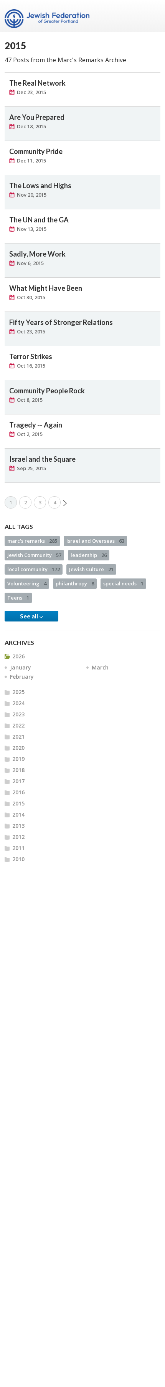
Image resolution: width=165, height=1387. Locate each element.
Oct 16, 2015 (31, 365)
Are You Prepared (36, 117)
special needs (123, 583)
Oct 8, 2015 (30, 399)
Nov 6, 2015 (30, 263)
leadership (89, 555)
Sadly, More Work (37, 254)
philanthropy (75, 583)
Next (65, 503)
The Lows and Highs (40, 185)
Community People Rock (47, 390)
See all (31, 616)
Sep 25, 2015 (31, 468)
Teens (18, 597)
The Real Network (37, 83)
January (20, 667)
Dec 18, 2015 (31, 126)
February (22, 676)
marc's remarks (32, 540)
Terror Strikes (30, 356)
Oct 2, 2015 (30, 434)
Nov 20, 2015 (31, 194)
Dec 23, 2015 (31, 92)
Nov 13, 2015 (31, 228)
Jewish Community (34, 555)
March (100, 667)
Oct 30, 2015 (31, 297)
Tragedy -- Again (35, 425)
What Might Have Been (45, 288)
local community (33, 569)
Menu (151, 16)
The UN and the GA (39, 219)
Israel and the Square (42, 459)
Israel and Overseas (95, 540)
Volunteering (26, 583)
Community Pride (36, 151)
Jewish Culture (91, 569)
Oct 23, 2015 (31, 331)
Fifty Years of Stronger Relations (61, 322)
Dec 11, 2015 (31, 160)
